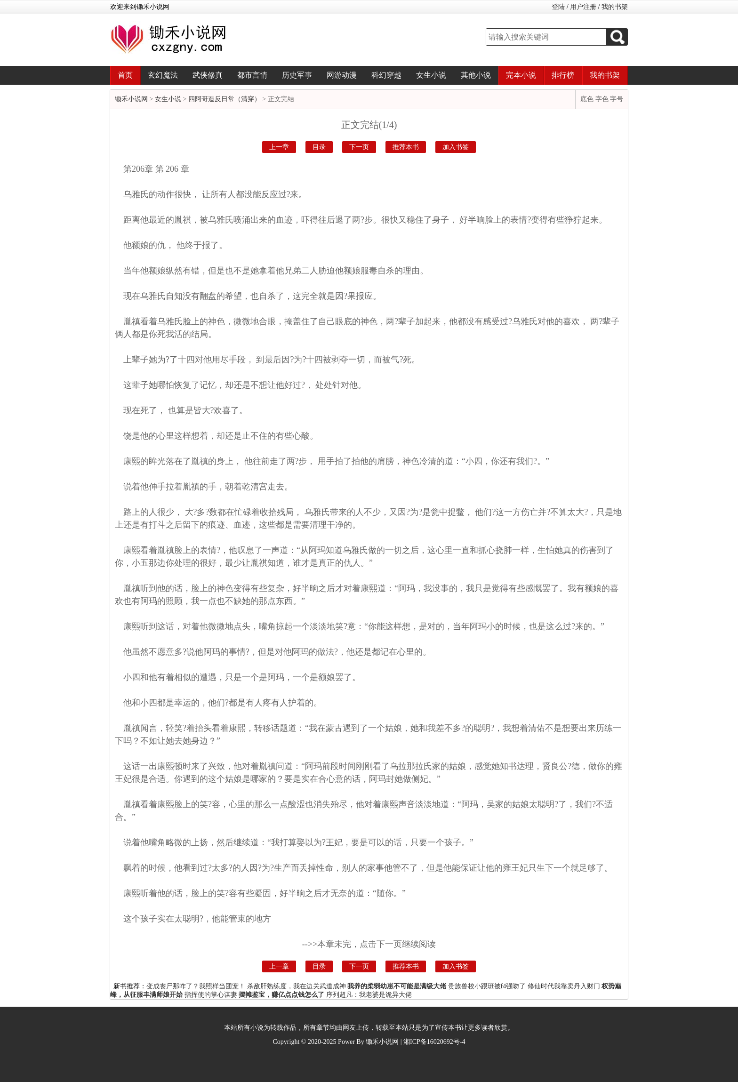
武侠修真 (208, 75)
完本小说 (521, 75)
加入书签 (455, 147)
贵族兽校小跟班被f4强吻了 (487, 986)
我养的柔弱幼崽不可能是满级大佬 (396, 986)
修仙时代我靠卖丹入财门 (564, 986)
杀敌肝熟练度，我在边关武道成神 (296, 986)
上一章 (279, 147)
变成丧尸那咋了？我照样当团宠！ (195, 986)
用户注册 (583, 6)
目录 (319, 147)
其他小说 (476, 75)
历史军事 (297, 75)
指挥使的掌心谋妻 (210, 994)
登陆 (558, 6)
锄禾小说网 (131, 99)
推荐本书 (406, 147)
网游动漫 (342, 75)
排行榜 (563, 75)
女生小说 (431, 75)
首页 (125, 75)
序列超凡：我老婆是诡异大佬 (369, 994)
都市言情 (252, 75)
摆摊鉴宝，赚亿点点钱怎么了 (281, 994)
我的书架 (615, 6)
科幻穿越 (386, 75)
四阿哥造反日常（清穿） (224, 99)
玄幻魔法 (163, 75)
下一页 (359, 147)
